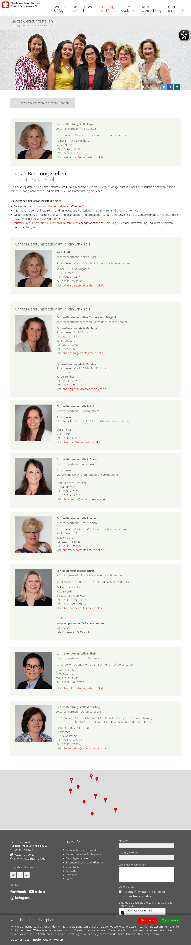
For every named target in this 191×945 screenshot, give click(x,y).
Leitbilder (70, 875)
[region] (95, 799)
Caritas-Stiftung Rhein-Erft (80, 850)
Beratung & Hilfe (107, 9)
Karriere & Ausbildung (151, 9)
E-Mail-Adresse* (128, 853)
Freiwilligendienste (75, 858)
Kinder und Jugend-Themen (65, 206)
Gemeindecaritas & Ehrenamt (82, 854)
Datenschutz (19, 940)
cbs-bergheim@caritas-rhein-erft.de (84, 389)
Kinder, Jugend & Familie (83, 9)
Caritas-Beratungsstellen (42, 25)
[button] (183, 10)
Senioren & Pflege (60, 9)
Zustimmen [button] (169, 920)
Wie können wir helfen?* (134, 865)
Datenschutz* (127, 886)
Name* (123, 841)
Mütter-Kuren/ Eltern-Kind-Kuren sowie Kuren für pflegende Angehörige (58, 223)
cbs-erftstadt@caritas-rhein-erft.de (84, 499)
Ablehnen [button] (146, 920)
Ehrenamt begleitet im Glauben (83, 862)
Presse (68, 879)
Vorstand (70, 871)
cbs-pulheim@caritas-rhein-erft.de (83, 688)
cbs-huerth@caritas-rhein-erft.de (83, 608)
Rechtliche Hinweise (48, 940)
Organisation (72, 867)
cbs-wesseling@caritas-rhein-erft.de (84, 748)
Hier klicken (145, 913)
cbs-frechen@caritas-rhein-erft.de (83, 550)
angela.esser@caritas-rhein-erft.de (83, 157)
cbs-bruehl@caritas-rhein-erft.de (83, 442)
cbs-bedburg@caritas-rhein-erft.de (84, 353)
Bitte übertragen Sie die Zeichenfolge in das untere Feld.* (145, 904)
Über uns (171, 9)
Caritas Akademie (128, 9)
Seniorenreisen (94, 623)
